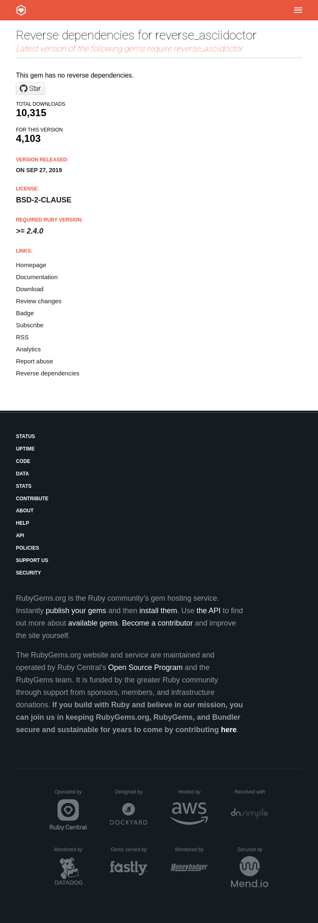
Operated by (71, 795)
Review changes (38, 300)
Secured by (252, 849)
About (25, 511)
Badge (25, 313)
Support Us (32, 560)
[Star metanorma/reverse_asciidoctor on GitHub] (30, 89)
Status (25, 436)
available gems (93, 623)
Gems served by (129, 849)
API (20, 535)
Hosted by (193, 792)
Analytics (28, 349)
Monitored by (70, 849)
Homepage (31, 264)
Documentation (37, 276)
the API (209, 610)
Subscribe (29, 325)
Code (23, 461)
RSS (22, 337)
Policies (27, 548)
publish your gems (76, 610)
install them (158, 610)
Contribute (32, 499)
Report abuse (34, 361)
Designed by (131, 792)
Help (22, 523)
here (229, 730)
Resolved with (251, 792)
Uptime (25, 449)
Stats (23, 486)
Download (29, 288)
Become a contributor (157, 623)
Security (28, 573)
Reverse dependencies (47, 373)
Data (22, 474)
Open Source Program (145, 667)
